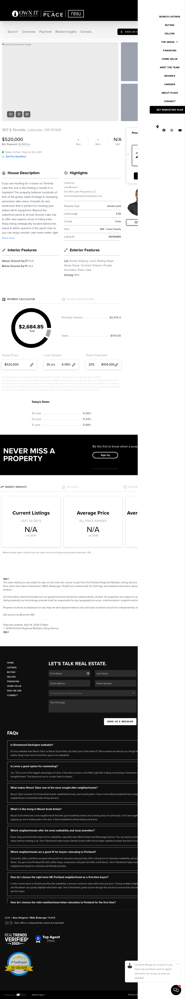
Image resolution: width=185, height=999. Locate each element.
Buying (11, 672)
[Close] (178, 964)
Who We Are (14, 690)
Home (10, 662)
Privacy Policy (134, 994)
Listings (11, 667)
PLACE (51, 917)
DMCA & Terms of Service (157, 994)
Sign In (172, 3)
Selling (11, 676)
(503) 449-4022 (164, 707)
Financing (13, 681)
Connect (12, 695)
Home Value (14, 686)
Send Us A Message (120, 721)
